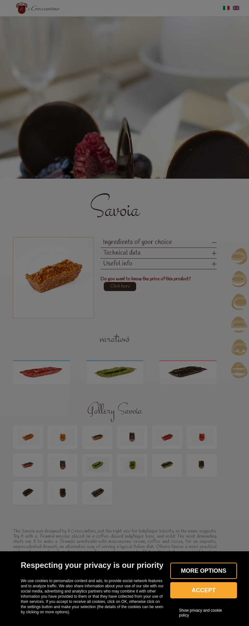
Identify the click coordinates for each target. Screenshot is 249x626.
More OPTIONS (203, 571)
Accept (204, 590)
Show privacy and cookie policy (200, 612)
